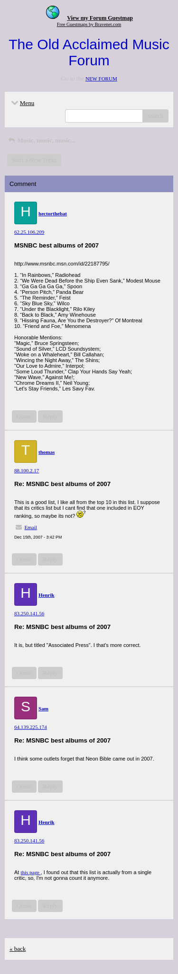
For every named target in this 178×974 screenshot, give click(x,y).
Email (31, 527)
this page (30, 872)
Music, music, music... (41, 140)
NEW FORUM (101, 78)
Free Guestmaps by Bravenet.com (89, 24)
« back (17, 948)
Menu (21, 102)
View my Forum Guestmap (100, 18)
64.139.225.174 (30, 727)
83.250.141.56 (29, 613)
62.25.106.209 (29, 232)
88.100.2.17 (26, 470)
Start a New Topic (34, 159)
